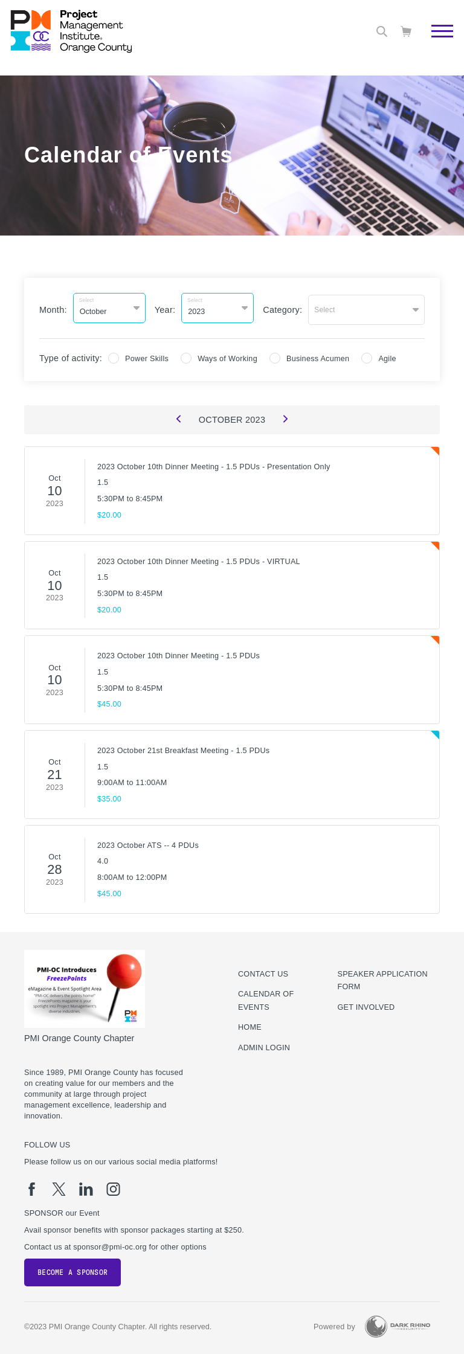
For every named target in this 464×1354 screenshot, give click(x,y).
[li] (86, 1186)
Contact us (263, 970)
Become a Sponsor (72, 1269)
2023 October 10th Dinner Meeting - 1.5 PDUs (178, 653)
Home (250, 1024)
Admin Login (264, 1045)
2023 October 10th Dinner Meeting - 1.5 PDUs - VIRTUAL (198, 558)
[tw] (58, 1186)
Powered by (334, 1324)
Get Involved (366, 1004)
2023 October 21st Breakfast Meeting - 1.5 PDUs (183, 747)
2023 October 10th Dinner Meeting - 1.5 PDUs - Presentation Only (213, 464)
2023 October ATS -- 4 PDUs (148, 842)
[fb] (31, 1186)
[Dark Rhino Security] (397, 1323)
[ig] (113, 1186)
